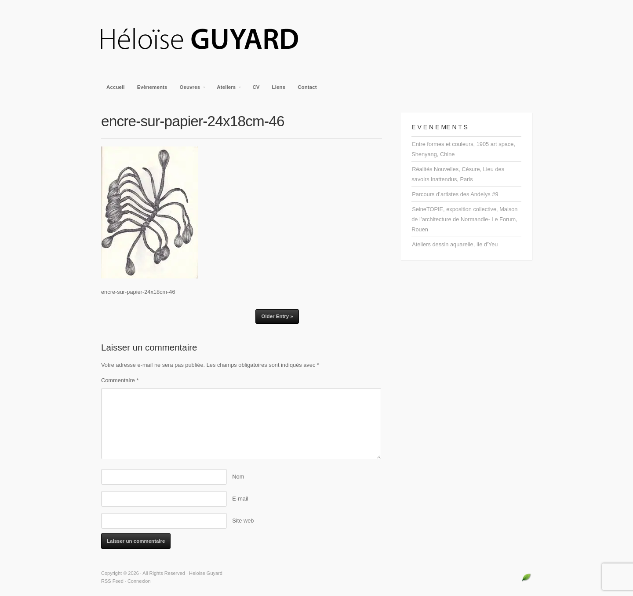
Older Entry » (277, 316)
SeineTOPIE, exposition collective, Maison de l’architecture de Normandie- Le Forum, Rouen (464, 219)
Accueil (115, 87)
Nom (238, 476)
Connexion (139, 581)
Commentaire (119, 380)
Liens (279, 87)
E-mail (240, 498)
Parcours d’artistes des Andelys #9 (455, 194)
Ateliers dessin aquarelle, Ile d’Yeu (455, 244)
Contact (307, 87)
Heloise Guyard (206, 39)
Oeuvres (191, 89)
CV (255, 87)
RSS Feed (112, 581)
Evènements (152, 87)
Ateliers (226, 89)
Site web (243, 520)
